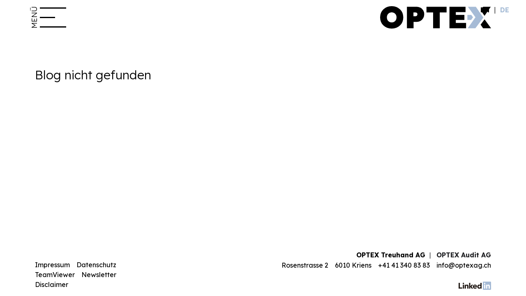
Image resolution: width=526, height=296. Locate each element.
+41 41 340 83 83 (404, 265)
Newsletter (98, 275)
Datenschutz (96, 265)
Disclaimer (51, 284)
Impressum (52, 265)
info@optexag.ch (463, 265)
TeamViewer (55, 275)
